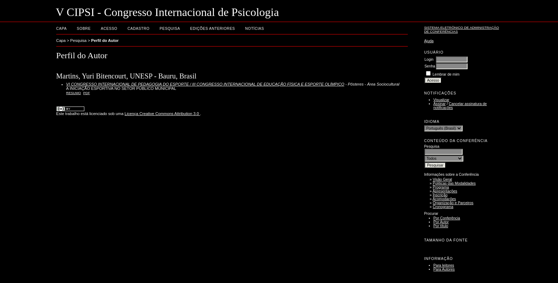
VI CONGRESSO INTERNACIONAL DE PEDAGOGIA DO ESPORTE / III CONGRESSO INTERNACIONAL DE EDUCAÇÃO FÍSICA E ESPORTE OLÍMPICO (205, 84)
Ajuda (429, 41)
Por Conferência (446, 218)
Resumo (73, 93)
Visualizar (441, 100)
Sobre (84, 29)
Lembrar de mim (446, 74)
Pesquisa (170, 29)
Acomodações (444, 199)
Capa (61, 29)
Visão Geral (442, 179)
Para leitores (443, 265)
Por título (440, 226)
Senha (430, 66)
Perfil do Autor (105, 40)
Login (429, 59)
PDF (86, 93)
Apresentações (444, 191)
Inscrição (440, 195)
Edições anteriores (212, 29)
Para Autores (444, 269)
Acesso (109, 29)
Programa (441, 187)
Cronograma (443, 207)
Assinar (439, 104)
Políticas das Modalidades (454, 183)
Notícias (254, 29)
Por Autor (441, 222)
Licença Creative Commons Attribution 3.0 (162, 113)
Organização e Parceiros (453, 203)
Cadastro (138, 29)
